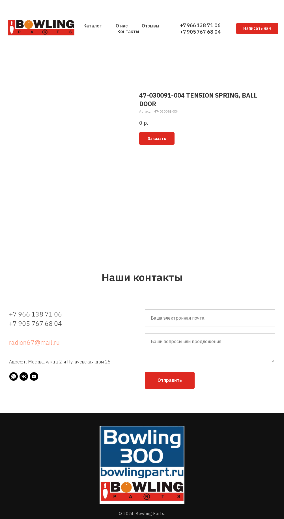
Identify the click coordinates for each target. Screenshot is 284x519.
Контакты (128, 31)
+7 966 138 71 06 (200, 25)
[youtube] (34, 376)
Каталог (92, 26)
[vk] (24, 376)
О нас (122, 26)
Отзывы (150, 26)
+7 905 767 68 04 (200, 32)
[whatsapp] (13, 376)
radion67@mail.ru (34, 342)
